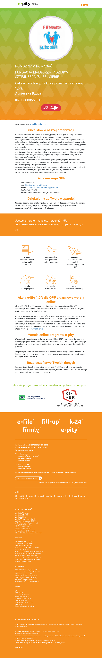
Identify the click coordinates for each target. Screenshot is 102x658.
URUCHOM (48, 108)
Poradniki (18, 538)
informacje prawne (78, 496)
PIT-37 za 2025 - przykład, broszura (26, 547)
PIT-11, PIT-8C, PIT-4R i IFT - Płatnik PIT (28, 557)
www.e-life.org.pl (37, 329)
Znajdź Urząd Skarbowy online (27, 478)
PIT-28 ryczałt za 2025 (22, 549)
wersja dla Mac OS (21, 515)
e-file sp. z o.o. (54, 631)
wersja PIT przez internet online (25, 519)
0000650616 (28, 100)
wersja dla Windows (22, 513)
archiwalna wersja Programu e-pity (26, 523)
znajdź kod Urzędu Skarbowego (25, 580)
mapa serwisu (23, 498)
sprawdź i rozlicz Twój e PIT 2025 (26, 570)
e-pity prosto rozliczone (28, 4)
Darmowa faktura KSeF (23, 529)
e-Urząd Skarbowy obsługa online (26, 576)
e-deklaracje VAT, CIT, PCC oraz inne (27, 582)
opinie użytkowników (45, 496)
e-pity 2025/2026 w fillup (23, 525)
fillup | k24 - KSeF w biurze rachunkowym (29, 533)
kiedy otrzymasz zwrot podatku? (26, 555)
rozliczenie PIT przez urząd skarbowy (27, 559)
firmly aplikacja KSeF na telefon (25, 531)
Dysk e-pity (18, 604)
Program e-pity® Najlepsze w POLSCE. (28, 619)
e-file (17, 492)
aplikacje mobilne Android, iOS (25, 521)
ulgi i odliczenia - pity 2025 (24, 545)
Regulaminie (49, 636)
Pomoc (17, 587)
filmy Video (19, 592)
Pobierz (23, 509)
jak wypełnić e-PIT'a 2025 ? (24, 541)
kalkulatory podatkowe (22, 596)
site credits (19, 647)
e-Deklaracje (19, 566)
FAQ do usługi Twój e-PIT (23, 574)
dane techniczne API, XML (24, 602)
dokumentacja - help (22, 594)
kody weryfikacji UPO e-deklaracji (26, 578)
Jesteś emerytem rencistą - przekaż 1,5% (41, 220)
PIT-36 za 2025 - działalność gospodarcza (29, 551)
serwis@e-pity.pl (27, 450)
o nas (31, 496)
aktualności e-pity (21, 600)
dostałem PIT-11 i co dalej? (24, 543)
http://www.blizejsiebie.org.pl (36, 185)
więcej (17, 230)
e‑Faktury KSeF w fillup (22, 527)
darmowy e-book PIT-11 (23, 598)
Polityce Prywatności (62, 636)
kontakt (21, 496)
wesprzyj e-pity (62, 496)
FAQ (16, 590)
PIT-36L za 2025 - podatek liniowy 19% (28, 553)
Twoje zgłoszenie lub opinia (24, 606)
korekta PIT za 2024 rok (23, 561)
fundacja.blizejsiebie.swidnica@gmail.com (42, 188)
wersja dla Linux (20, 517)
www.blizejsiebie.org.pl (38, 124)
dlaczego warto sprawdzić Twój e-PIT (27, 572)
